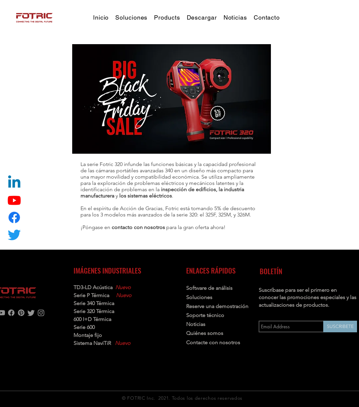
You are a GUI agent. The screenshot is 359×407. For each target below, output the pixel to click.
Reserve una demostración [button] (217, 306)
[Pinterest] (21, 312)
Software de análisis (209, 288)
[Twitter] (14, 234)
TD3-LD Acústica (93, 287)
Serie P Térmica (92, 295)
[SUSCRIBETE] (340, 326)
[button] (167, 17)
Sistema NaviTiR (92, 343)
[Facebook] (11, 312)
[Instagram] (41, 312)
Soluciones (199, 297)
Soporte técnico (205, 315)
